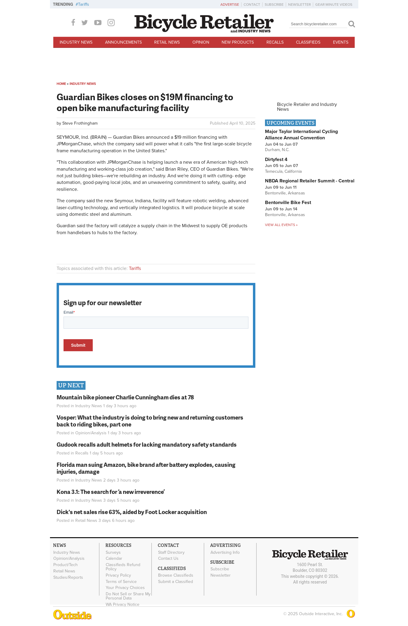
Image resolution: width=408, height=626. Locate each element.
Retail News (167, 42)
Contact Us (168, 558)
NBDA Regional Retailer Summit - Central (309, 181)
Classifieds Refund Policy (123, 567)
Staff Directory (171, 552)
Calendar (114, 558)
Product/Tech (65, 564)
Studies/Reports (68, 577)
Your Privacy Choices (125, 587)
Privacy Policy (118, 575)
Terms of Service (121, 581)
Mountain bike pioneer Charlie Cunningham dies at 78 (125, 397)
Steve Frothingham (80, 123)
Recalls (275, 42)
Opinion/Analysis (91, 432)
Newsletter (299, 4)
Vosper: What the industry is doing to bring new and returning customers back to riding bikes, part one (150, 420)
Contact (252, 4)
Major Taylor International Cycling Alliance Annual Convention (301, 135)
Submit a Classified (175, 581)
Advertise (229, 4)
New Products (238, 42)
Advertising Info (225, 552)
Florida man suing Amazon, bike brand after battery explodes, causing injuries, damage (146, 468)
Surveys (113, 552)
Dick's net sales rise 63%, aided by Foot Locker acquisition (132, 512)
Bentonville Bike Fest (288, 203)
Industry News (76, 42)
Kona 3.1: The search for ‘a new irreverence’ (111, 492)
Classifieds (308, 42)
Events (340, 42)
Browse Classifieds (175, 575)
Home (61, 84)
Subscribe (274, 4)
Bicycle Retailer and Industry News (307, 106)
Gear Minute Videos (333, 4)
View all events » (281, 225)
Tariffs (83, 4)
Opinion (200, 42)
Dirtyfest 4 (276, 159)
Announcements (123, 42)
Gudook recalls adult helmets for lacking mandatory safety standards (147, 444)
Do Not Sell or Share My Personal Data (128, 596)
